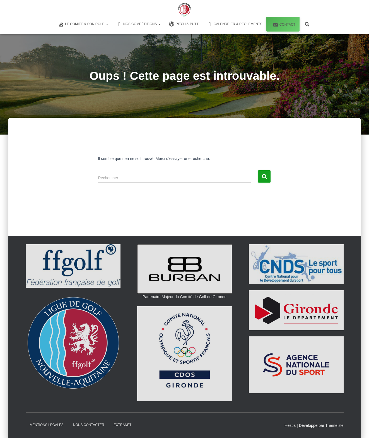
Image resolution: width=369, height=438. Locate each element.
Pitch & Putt (184, 24)
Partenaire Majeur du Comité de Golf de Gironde (184, 297)
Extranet (122, 425)
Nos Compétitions (139, 24)
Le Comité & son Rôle (83, 24)
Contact (283, 25)
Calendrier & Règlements (234, 24)
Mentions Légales (47, 425)
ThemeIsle (334, 425)
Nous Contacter (88, 425)
